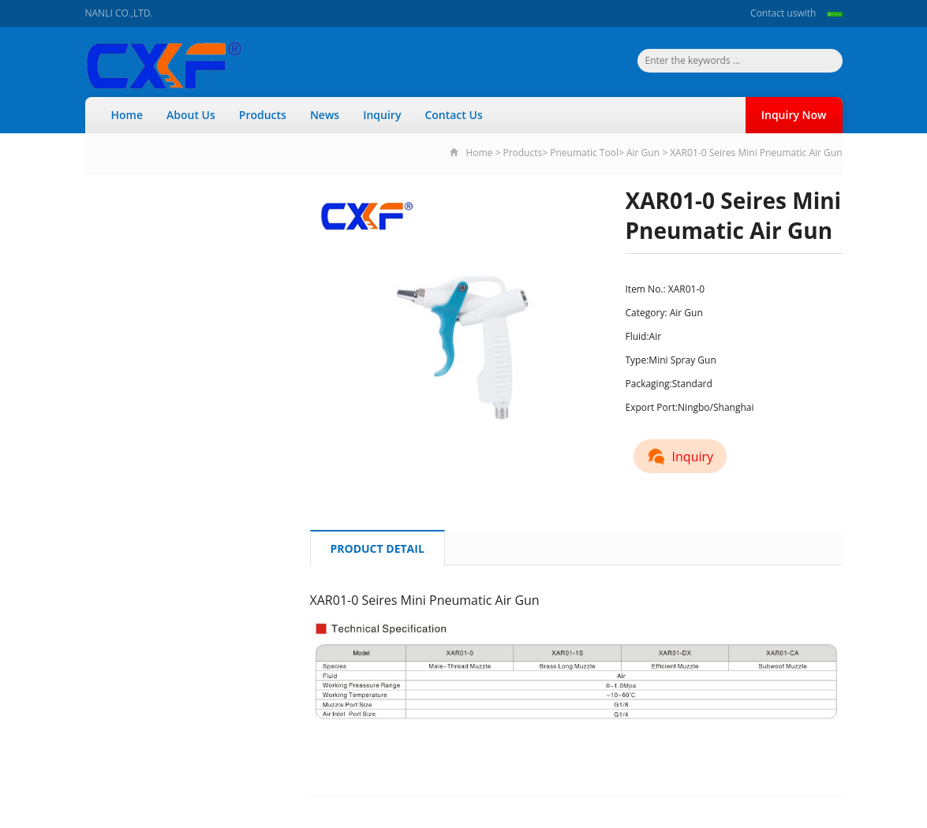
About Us (190, 114)
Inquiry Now (794, 114)
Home (127, 114)
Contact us (773, 13)
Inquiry (382, 114)
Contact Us (453, 114)
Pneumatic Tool (584, 152)
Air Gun (643, 152)
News (324, 114)
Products (262, 114)
